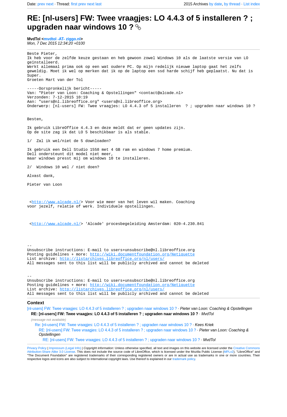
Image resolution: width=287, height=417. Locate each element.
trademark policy (184, 413)
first (74, 4)
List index (251, 4)
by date (215, 4)
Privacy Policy (37, 402)
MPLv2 (229, 406)
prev (41, 4)
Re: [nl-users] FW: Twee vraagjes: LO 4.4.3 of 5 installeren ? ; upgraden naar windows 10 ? (113, 379)
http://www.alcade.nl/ (56, 235)
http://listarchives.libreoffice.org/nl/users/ (112, 305)
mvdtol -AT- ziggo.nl (62, 39)
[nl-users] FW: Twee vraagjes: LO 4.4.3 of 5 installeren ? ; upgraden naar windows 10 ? (102, 363)
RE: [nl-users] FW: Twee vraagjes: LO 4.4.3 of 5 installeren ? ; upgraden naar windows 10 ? (140, 22)
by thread (232, 4)
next (49, 4)
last (99, 4)
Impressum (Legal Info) (65, 402)
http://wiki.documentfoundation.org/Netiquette (142, 299)
